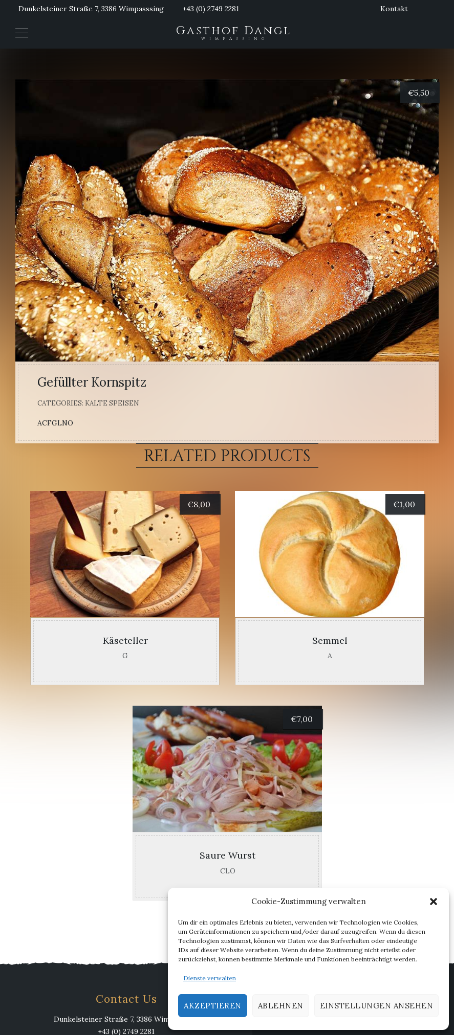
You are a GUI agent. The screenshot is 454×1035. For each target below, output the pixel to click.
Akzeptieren (213, 1005)
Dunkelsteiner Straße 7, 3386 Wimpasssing (91, 8)
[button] (433, 901)
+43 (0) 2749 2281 (210, 8)
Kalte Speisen (112, 403)
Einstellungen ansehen (377, 1005)
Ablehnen (281, 1005)
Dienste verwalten (209, 978)
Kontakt (394, 8)
